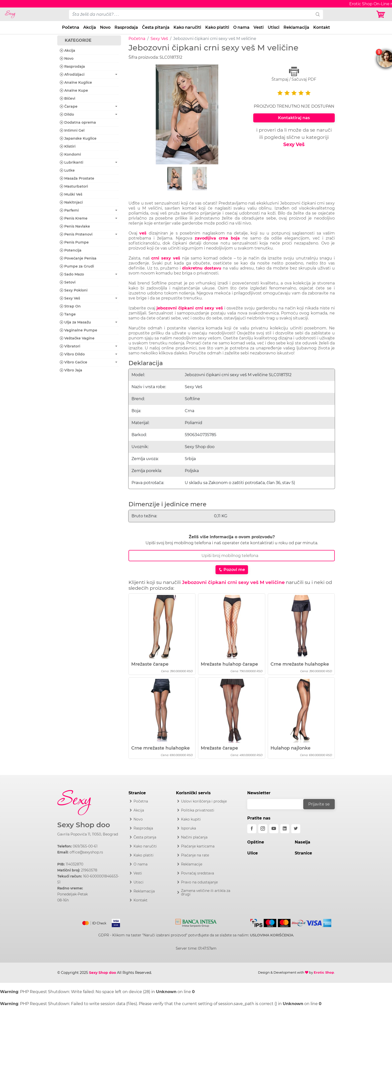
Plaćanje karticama (197, 846)
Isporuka (188, 828)
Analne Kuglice (76, 82)
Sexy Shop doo (83, 825)
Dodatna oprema (78, 122)
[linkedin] (284, 828)
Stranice (303, 853)
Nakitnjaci (71, 202)
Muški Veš (71, 194)
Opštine (255, 842)
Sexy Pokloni (74, 290)
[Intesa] (196, 922)
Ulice (252, 853)
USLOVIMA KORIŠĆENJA (271, 935)
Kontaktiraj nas (294, 117)
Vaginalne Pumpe (78, 330)
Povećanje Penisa (78, 258)
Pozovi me (231, 569)
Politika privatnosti (197, 810)
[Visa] (114, 922)
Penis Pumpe (74, 242)
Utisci (274, 27)
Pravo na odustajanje (199, 882)
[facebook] (251, 828)
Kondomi (70, 154)
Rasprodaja (126, 27)
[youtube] (273, 828)
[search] (317, 14)
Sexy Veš (159, 38)
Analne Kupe (74, 90)
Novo (105, 27)
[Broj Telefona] (231, 555)
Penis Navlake (75, 226)
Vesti (259, 27)
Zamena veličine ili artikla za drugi (205, 892)
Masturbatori (74, 186)
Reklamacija (296, 27)
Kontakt (321, 27)
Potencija (71, 250)
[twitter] (295, 828)
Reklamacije (191, 864)
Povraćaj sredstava (197, 873)
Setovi (68, 282)
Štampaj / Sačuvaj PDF (294, 74)
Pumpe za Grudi (77, 266)
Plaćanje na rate (195, 855)
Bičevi (67, 98)
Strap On (70, 306)
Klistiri (68, 146)
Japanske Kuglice (78, 138)
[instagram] (262, 828)
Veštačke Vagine (77, 338)
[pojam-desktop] (190, 14)
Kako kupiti (191, 819)
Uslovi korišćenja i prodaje (204, 801)
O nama (241, 27)
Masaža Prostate (77, 178)
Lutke (67, 170)
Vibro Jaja (71, 370)
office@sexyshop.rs (86, 852)
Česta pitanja (156, 27)
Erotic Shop (324, 972)
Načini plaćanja (194, 837)
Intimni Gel (72, 130)
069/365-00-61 (85, 846)
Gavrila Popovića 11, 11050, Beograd (87, 834)
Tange (68, 314)
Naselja (302, 842)
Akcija (89, 27)
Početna (70, 27)
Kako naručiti (187, 27)
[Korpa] (382, 14)
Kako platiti (217, 27)
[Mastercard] (95, 922)
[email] (278, 804)
